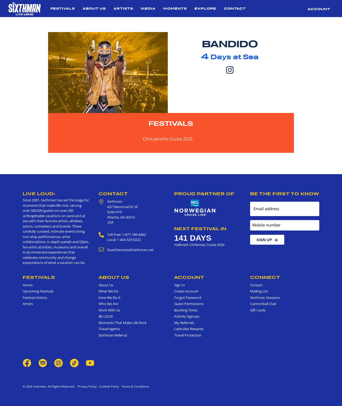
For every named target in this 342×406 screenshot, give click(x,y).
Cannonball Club (263, 303)
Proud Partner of (204, 193)
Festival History (35, 297)
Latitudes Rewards (189, 328)
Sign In (179, 285)
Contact (235, 8)
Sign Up (267, 240)
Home (28, 285)
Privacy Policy (87, 386)
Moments (175, 8)
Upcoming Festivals (38, 291)
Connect (265, 277)
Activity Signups (186, 316)
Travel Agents (109, 328)
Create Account (186, 291)
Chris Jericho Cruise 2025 (168, 139)
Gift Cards (258, 310)
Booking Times (185, 310)
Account (319, 9)
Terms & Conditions (134, 386)
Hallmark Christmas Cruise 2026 (199, 244)
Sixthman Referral (113, 335)
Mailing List (259, 291)
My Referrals (184, 322)
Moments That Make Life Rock (123, 322)
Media (148, 8)
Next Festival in (200, 228)
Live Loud (39, 193)
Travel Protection (187, 335)
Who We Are (108, 303)
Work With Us (109, 310)
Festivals (62, 8)
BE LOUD (106, 316)
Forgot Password (187, 297)
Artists (123, 8)
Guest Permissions (189, 303)
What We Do (108, 291)
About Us (94, 8)
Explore (205, 8)
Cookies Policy (108, 386)
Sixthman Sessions (265, 297)
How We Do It (110, 297)
